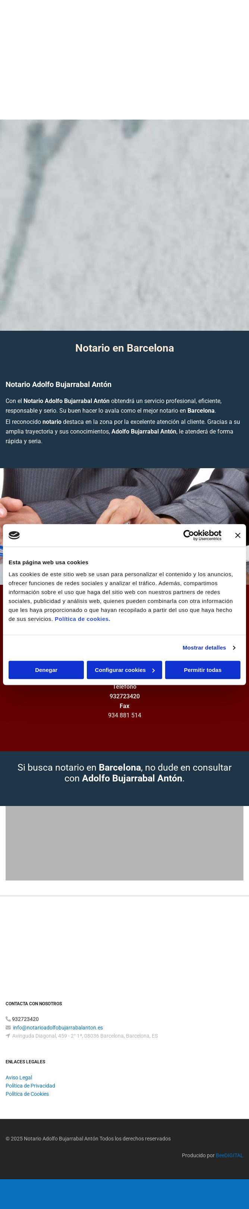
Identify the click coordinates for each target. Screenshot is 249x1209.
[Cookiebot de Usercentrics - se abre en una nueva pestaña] (188, 535)
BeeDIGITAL (229, 1155)
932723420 (125, 696)
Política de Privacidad (30, 1086)
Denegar (46, 670)
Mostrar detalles (204, 647)
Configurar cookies (125, 670)
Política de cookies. (82, 619)
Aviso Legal (19, 1078)
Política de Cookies (27, 1094)
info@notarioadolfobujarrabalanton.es (58, 1028)
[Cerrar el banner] (237, 535)
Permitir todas (202, 670)
